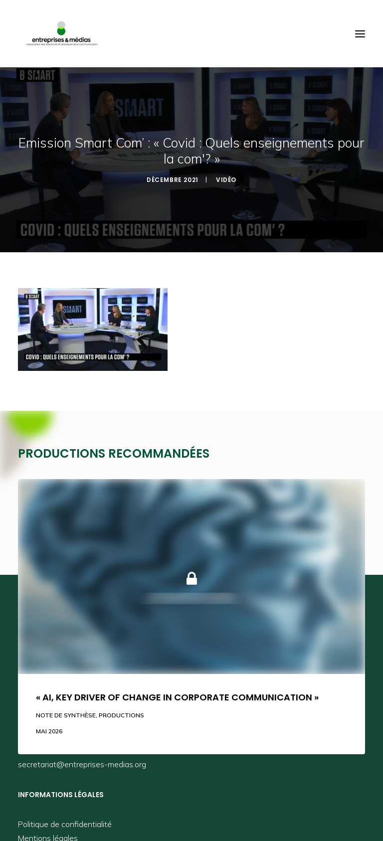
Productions (121, 713)
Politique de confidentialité (65, 823)
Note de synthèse (66, 713)
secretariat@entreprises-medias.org (82, 763)
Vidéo (226, 179)
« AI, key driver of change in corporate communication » (177, 696)
